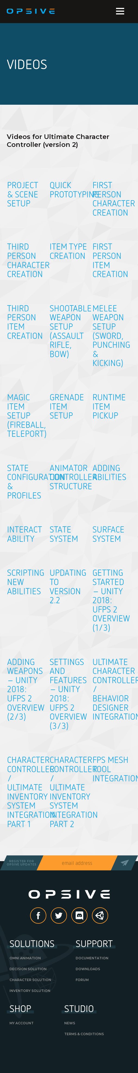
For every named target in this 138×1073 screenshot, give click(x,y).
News (69, 1023)
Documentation (92, 958)
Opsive (31, 11)
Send (124, 863)
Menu (120, 11)
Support (94, 943)
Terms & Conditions (84, 1034)
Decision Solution (28, 969)
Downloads (88, 969)
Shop (20, 1008)
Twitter (66, 916)
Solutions (31, 943)
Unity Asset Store (100, 918)
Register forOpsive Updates (22, 862)
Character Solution (30, 980)
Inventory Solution (29, 991)
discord (87, 916)
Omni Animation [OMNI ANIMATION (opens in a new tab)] (25, 958)
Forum (82, 980)
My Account (21, 1023)
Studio (79, 1008)
